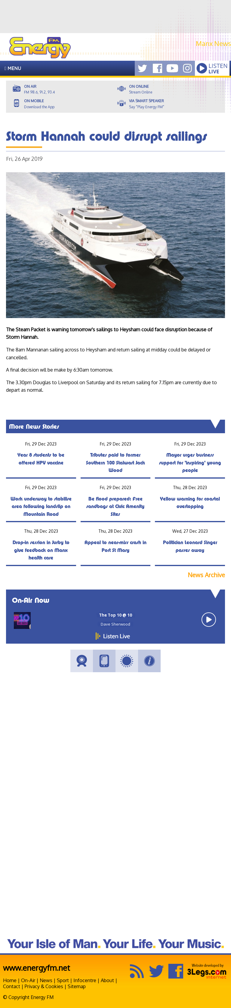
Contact (11, 986)
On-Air (28, 980)
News (46, 980)
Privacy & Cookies (44, 986)
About (107, 980)
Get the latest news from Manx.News (190, 50)
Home (10, 980)
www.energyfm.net (36, 968)
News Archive (206, 575)
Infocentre (84, 980)
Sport (63, 980)
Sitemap (77, 986)
